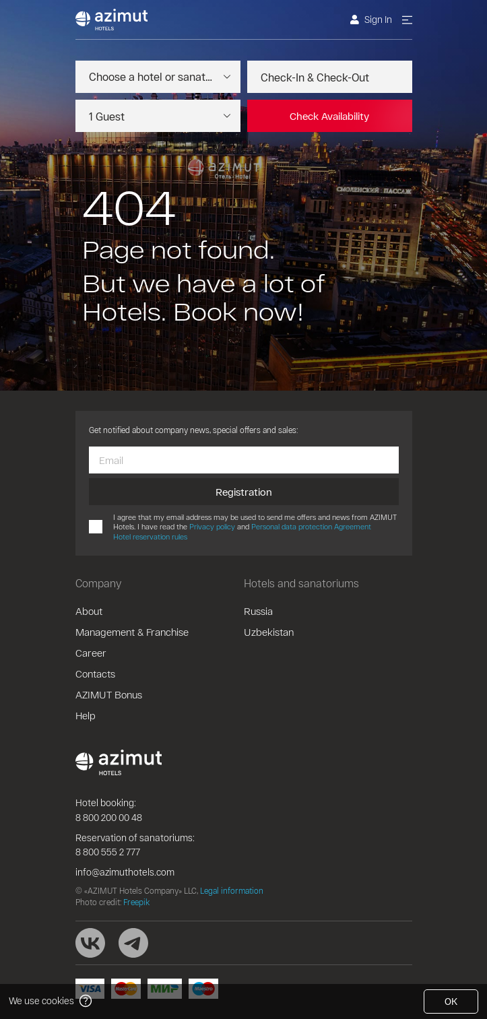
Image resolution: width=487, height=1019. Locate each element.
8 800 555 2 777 (107, 851)
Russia (258, 611)
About (88, 611)
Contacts (95, 673)
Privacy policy (212, 526)
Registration (244, 492)
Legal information (231, 890)
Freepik (136, 902)
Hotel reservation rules (150, 536)
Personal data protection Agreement (311, 526)
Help (85, 715)
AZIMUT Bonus (108, 694)
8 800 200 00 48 (108, 817)
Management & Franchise (132, 632)
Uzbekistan (269, 632)
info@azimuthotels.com (124, 872)
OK (451, 1001)
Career (90, 653)
